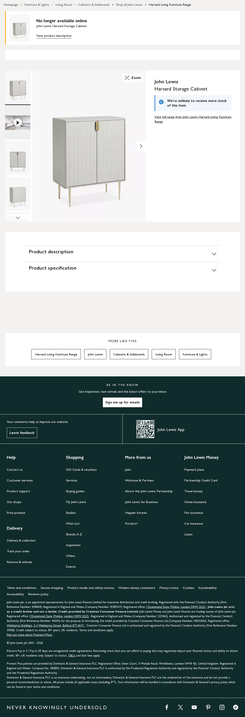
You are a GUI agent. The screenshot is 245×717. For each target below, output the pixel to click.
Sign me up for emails (122, 402)
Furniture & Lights (36, 5)
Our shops (14, 502)
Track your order (18, 551)
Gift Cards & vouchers (81, 469)
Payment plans (194, 469)
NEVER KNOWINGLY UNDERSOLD (57, 707)
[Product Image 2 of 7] (17, 123)
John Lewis (95, 354)
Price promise (16, 513)
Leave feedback (22, 433)
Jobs (128, 469)
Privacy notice (169, 588)
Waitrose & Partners (139, 480)
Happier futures (136, 513)
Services (71, 480)
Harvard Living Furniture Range (170, 5)
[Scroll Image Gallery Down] (17, 218)
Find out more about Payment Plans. (29, 635)
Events (71, 567)
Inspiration (73, 545)
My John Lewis (76, 502)
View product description (54, 36)
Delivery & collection (21, 540)
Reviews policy (38, 594)
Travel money (193, 491)
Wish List (73, 523)
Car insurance (193, 523)
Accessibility (15, 594)
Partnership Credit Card (200, 480)
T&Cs (71, 655)
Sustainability (207, 588)
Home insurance (195, 502)
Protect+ (131, 523)
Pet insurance (193, 513)
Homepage (10, 5)
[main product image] (22, 27)
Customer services (20, 480)
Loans (188, 534)
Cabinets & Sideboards (94, 5)
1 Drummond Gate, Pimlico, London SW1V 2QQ (176, 607)
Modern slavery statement (136, 588)
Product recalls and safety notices (90, 588)
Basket (71, 513)
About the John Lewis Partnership (149, 491)
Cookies (188, 588)
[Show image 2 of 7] (141, 146)
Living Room (63, 5)
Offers (70, 556)
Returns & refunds (19, 562)
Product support (18, 491)
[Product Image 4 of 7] (17, 194)
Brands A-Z (74, 534)
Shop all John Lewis (129, 5)
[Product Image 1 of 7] (17, 87)
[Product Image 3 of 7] (17, 158)
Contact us (15, 469)
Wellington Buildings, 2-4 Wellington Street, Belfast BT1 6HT (46, 625)
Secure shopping (52, 588)
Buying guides (75, 491)
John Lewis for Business (141, 502)
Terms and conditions (21, 588)
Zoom (132, 77)
